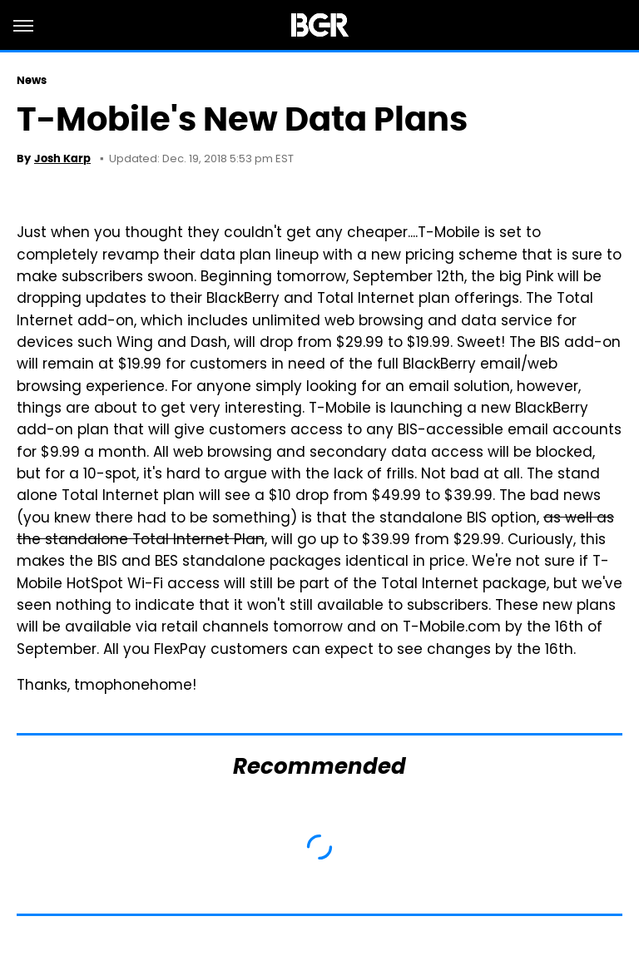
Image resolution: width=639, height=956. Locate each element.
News (32, 80)
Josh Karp (62, 158)
